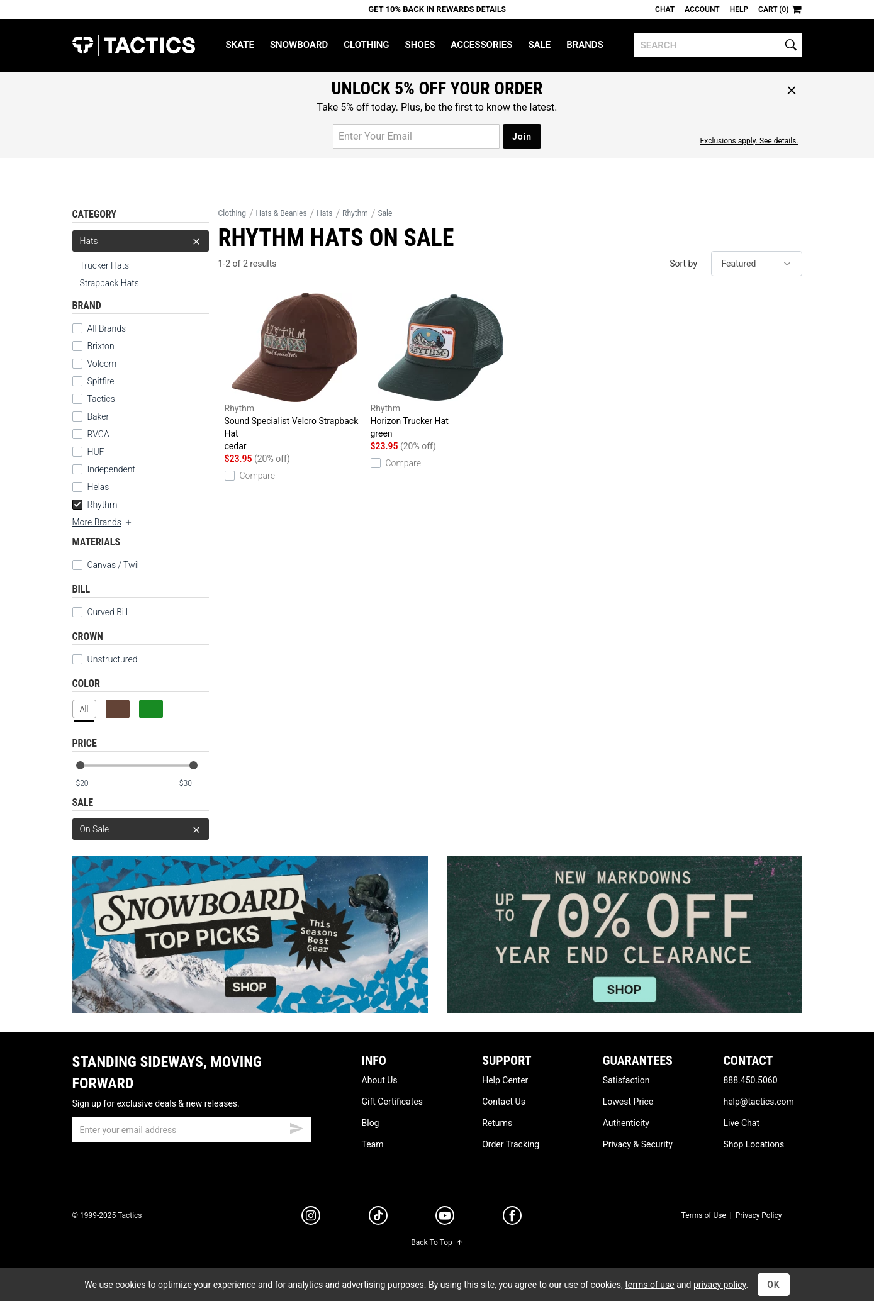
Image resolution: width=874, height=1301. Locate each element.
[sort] (756, 263)
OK (773, 1285)
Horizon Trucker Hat (440, 366)
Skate (239, 44)
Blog (370, 1123)
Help (739, 9)
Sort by (683, 264)
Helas (98, 487)
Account (702, 9)
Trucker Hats (105, 265)
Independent (111, 469)
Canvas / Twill (107, 565)
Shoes (420, 44)
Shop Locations (753, 1144)
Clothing (366, 44)
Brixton (101, 346)
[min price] (90, 783)
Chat (665, 9)
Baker (98, 416)
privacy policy (719, 1285)
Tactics (133, 45)
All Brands (106, 328)
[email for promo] (416, 136)
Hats (140, 241)
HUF (95, 452)
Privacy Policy (759, 1215)
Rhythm (95, 505)
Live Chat (741, 1123)
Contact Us (503, 1102)
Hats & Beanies (281, 213)
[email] (191, 1129)
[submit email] (296, 1126)
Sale (539, 44)
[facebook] (512, 1218)
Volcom (102, 364)
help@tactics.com (758, 1102)
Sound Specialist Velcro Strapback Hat (294, 372)
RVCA (98, 434)
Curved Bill (100, 612)
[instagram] (310, 1217)
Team (373, 1144)
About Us (380, 1080)
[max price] (194, 783)
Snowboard (299, 44)
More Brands (102, 522)
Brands (584, 44)
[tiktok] (378, 1217)
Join (522, 136)
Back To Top (436, 1242)
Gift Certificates (392, 1102)
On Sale (140, 829)
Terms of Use (703, 1215)
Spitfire (101, 381)
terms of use (649, 1285)
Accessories (481, 44)
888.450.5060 (750, 1080)
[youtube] (444, 1218)
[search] (718, 45)
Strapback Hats (109, 283)
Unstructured (105, 659)
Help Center (505, 1080)
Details (491, 9)
